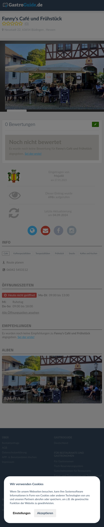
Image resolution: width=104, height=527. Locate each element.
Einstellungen (22, 513)
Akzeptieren (45, 513)
